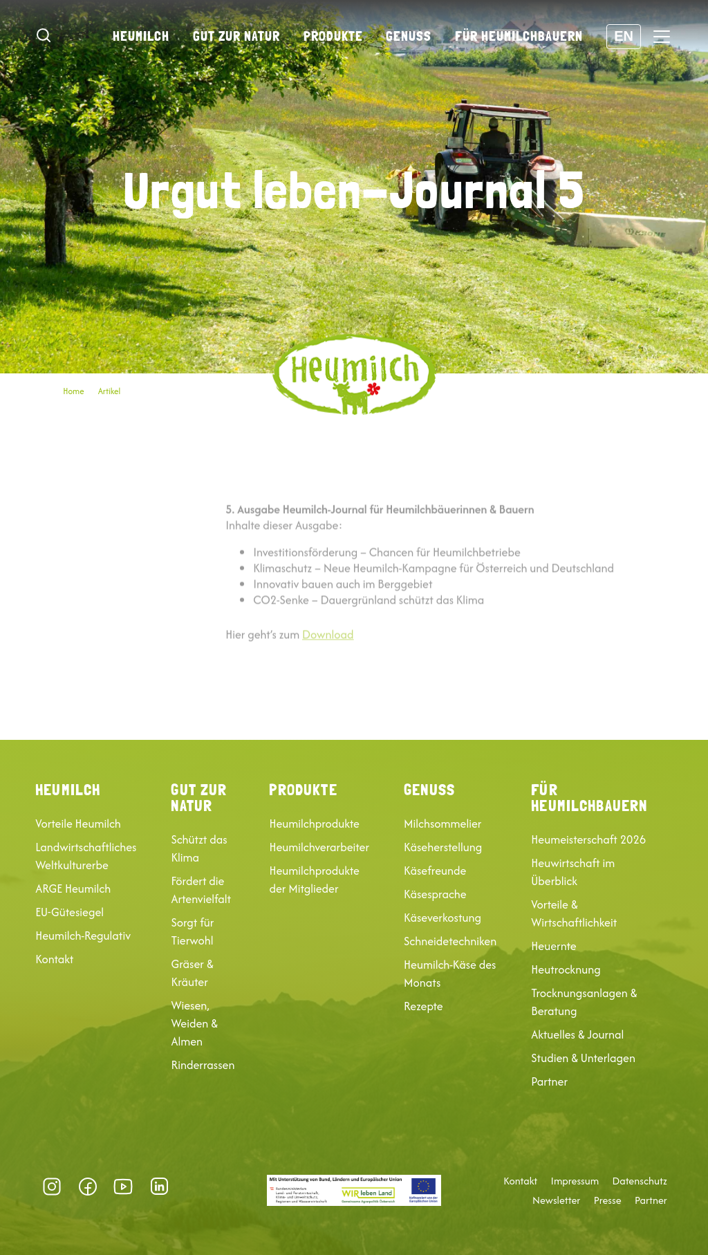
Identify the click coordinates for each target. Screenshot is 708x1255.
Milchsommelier (442, 823)
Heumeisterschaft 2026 (588, 839)
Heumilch (141, 36)
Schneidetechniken (450, 941)
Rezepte (423, 1006)
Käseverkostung (442, 917)
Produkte (333, 36)
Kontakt (54, 959)
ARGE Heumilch (73, 888)
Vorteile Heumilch (78, 823)
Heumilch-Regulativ (83, 935)
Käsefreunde (435, 870)
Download (328, 664)
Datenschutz (640, 1181)
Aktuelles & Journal (577, 1034)
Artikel (109, 391)
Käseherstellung (443, 847)
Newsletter (556, 1200)
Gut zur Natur (236, 36)
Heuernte (553, 946)
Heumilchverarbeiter (319, 847)
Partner (549, 1081)
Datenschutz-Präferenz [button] (197, 1186)
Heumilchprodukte (314, 823)
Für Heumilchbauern (519, 36)
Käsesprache (435, 894)
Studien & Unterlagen (583, 1058)
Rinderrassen (202, 1065)
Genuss (408, 36)
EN (623, 36)
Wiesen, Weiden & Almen (194, 1023)
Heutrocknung (565, 969)
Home (73, 391)
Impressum (575, 1181)
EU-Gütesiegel (69, 912)
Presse (608, 1200)
